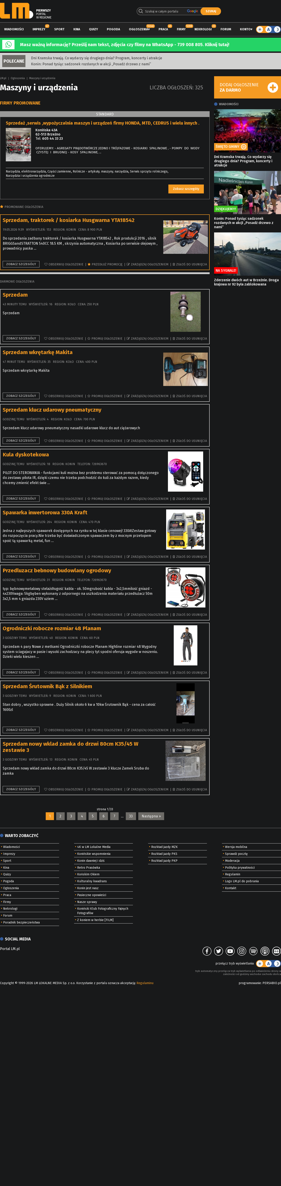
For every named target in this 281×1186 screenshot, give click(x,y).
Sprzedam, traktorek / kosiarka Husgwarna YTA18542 (68, 220)
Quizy (93, 29)
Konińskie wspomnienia (93, 854)
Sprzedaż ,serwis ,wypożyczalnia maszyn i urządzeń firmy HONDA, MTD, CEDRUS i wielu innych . (102, 123)
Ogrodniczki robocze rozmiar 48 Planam (52, 628)
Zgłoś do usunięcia (191, 264)
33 (131, 816)
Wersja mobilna (236, 847)
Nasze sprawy (87, 902)
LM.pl (3, 78)
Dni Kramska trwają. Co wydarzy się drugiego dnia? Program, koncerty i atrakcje (96, 58)
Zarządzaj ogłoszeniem (149, 264)
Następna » (151, 816)
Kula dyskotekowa (26, 454)
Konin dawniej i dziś (91, 861)
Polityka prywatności (240, 868)
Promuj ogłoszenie (106, 339)
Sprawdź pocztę (236, 854)
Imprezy (39, 29)
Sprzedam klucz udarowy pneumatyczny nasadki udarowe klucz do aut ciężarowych (71, 428)
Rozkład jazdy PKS (164, 854)
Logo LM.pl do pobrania (242, 881)
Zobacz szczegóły (186, 189)
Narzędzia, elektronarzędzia (26, 171)
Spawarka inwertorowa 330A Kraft (45, 512)
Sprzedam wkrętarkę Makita (38, 352)
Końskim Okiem (88, 874)
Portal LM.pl (10, 949)
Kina (76, 29)
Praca (163, 29)
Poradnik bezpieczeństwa (21, 922)
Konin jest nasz (88, 888)
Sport (59, 29)
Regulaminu (144, 983)
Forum (226, 29)
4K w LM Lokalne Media (93, 847)
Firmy (181, 29)
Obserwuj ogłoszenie (66, 264)
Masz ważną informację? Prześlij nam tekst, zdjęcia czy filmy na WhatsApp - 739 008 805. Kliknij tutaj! (124, 44)
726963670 (99, 464)
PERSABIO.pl (271, 983)
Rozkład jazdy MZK (164, 847)
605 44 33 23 (52, 138)
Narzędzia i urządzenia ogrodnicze (30, 176)
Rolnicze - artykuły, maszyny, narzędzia (100, 171)
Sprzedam (15, 295)
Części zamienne (59, 171)
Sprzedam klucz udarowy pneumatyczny (52, 410)
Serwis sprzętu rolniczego (148, 171)
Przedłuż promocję (107, 264)
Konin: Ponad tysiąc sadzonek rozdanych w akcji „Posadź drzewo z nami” (91, 64)
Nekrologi (203, 29)
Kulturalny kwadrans (92, 881)
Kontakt (230, 888)
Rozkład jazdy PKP (164, 861)
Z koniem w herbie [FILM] (95, 920)
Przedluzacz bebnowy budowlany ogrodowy (57, 570)
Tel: (38, 138)
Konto (245, 29)
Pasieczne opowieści (91, 895)
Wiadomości (14, 29)
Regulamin (232, 874)
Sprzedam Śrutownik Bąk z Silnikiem (47, 686)
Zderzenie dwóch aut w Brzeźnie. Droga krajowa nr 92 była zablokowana (246, 282)
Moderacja (232, 861)
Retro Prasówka (88, 868)
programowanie (250, 983)
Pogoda (113, 29)
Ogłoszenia (138, 29)
